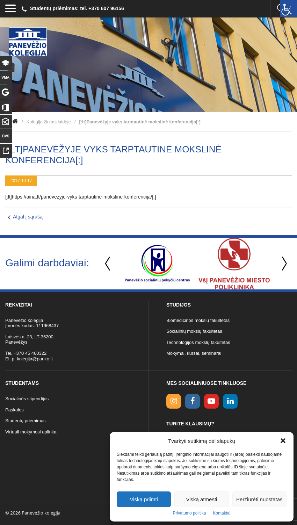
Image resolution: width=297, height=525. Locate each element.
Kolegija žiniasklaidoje (49, 121)
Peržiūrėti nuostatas (259, 499)
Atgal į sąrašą (28, 217)
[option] (157, 263)
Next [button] (283, 263)
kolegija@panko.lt (35, 358)
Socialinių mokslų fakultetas (194, 331)
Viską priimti (144, 499)
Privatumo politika (189, 513)
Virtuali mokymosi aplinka (30, 431)
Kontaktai (221, 513)
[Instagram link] (173, 401)
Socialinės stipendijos (27, 398)
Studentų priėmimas (25, 420)
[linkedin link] (230, 401)
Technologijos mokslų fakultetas (198, 342)
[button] (283, 440)
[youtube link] (211, 401)
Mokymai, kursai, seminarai (194, 353)
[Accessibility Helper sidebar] (288, 8)
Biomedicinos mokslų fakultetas (198, 320)
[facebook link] (192, 401)
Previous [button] (108, 263)
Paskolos (14, 409)
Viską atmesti (201, 499)
